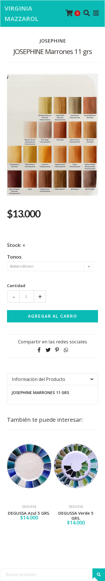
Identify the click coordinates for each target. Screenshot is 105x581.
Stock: (14, 245)
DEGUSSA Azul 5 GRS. (29, 513)
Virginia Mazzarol (21, 13)
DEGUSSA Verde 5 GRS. (76, 515)
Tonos (14, 256)
